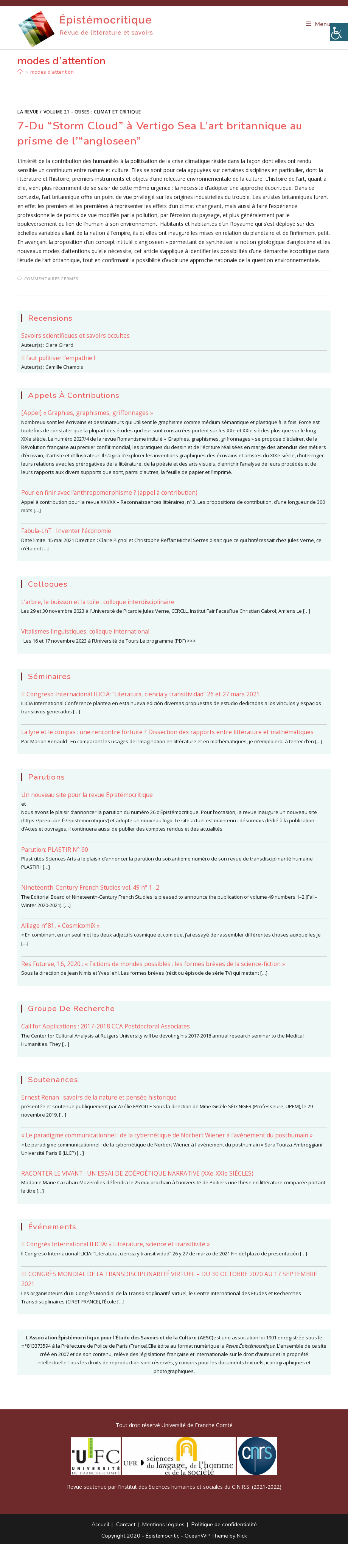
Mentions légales (163, 1524)
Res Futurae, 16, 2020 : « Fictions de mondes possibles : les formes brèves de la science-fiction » (153, 964)
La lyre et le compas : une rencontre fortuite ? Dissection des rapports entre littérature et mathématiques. (168, 732)
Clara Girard (59, 345)
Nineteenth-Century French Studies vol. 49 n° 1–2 (90, 887)
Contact (125, 1524)
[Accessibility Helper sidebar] (339, 32)
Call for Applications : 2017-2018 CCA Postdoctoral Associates (105, 1026)
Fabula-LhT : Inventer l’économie (66, 531)
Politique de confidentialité (224, 1524)
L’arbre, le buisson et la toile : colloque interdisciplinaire (97, 602)
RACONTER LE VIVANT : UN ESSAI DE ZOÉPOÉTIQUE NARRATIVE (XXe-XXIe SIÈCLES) (137, 1173)
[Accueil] (20, 72)
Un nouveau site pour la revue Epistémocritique (87, 795)
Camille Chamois (64, 366)
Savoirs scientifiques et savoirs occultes (75, 335)
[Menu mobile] (318, 24)
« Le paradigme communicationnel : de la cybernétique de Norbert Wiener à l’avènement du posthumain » (167, 1135)
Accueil (100, 1524)
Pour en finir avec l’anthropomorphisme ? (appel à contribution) (109, 492)
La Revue (28, 112)
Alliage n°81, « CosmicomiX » (60, 925)
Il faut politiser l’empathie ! (58, 358)
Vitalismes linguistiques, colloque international (85, 631)
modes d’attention (52, 72)
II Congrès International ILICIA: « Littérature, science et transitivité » (115, 1244)
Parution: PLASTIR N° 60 (54, 849)
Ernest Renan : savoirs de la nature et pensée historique (99, 1097)
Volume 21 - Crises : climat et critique (92, 112)
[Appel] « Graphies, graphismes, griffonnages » (87, 413)
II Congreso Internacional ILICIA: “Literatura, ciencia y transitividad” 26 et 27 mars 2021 (140, 694)
